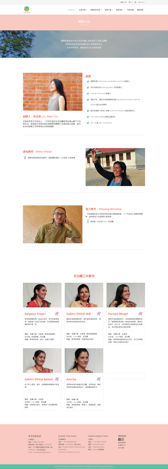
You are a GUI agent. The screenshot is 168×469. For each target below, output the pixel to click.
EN (125, 2)
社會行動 (82, 10)
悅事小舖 (108, 10)
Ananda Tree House (73, 452)
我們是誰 (71, 10)
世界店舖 (130, 10)
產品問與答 (122, 443)
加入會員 (121, 448)
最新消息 (119, 10)
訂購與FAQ (122, 445)
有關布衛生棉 (95, 10)
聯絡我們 (140, 10)
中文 (121, 2)
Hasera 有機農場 (99, 449)
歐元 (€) (142, 2)
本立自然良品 (41, 450)
